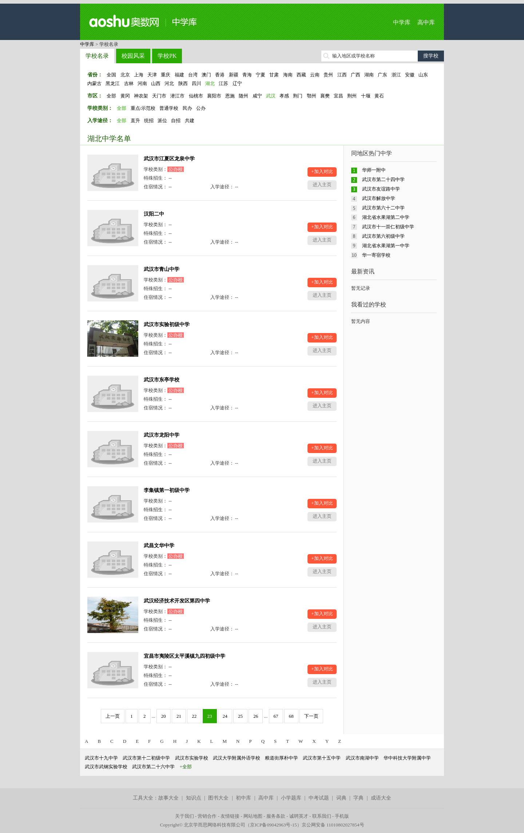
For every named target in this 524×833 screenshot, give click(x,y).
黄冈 (125, 96)
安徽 (409, 74)
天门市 (159, 96)
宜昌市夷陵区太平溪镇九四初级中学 (184, 656)
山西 (155, 83)
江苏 (223, 83)
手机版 (342, 816)
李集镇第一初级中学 (167, 490)
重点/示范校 (143, 108)
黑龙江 (113, 83)
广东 (382, 74)
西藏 (301, 74)
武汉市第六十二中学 (383, 208)
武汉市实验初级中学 (167, 324)
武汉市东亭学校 (161, 380)
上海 (138, 74)
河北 (169, 83)
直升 (135, 120)
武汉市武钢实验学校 (106, 766)
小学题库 (291, 798)
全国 (111, 74)
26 (255, 716)
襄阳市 (214, 96)
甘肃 (274, 74)
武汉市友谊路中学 (381, 189)
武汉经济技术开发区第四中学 (177, 601)
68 (291, 716)
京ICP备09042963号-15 (273, 825)
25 (240, 716)
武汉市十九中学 (101, 758)
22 (194, 716)
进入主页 (322, 184)
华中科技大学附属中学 (407, 758)
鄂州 (311, 96)
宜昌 (338, 96)
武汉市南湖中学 (362, 758)
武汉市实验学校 (191, 758)
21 (178, 716)
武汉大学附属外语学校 (236, 758)
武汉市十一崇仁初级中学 (388, 226)
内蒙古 (94, 83)
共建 (189, 120)
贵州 (328, 74)
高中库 (426, 22)
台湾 (193, 74)
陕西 (183, 83)
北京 (125, 74)
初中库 (243, 798)
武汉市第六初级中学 (383, 236)
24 (225, 716)
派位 (162, 120)
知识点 (193, 798)
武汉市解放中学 (378, 198)
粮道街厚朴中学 (281, 758)
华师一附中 (374, 170)
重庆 (165, 74)
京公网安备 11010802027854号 (333, 825)
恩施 (230, 96)
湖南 (369, 74)
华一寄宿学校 (376, 255)
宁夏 (260, 74)
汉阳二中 (154, 214)
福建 (179, 74)
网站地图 (252, 816)
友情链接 (230, 816)
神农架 (141, 96)
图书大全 (218, 798)
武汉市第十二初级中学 (146, 758)
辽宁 (237, 83)
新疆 (233, 74)
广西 (355, 74)
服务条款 (275, 816)
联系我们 (321, 816)
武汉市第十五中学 (322, 758)
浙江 (396, 74)
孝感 (284, 96)
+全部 (186, 766)
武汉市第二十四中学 (383, 179)
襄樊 (325, 96)
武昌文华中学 (159, 545)
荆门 (297, 96)
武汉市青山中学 (161, 269)
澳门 (206, 74)
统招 (149, 120)
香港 (220, 74)
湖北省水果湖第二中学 (385, 217)
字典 (358, 798)
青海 (247, 74)
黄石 (379, 96)
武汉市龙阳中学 (161, 435)
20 (163, 716)
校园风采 (133, 56)
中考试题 (319, 798)
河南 (142, 83)
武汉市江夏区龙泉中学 (169, 158)
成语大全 (381, 798)
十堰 (365, 96)
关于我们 (184, 816)
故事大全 (168, 798)
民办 (187, 108)
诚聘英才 (298, 816)
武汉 (270, 96)
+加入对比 (322, 171)
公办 (201, 108)
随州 (243, 96)
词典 (341, 798)
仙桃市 (196, 96)
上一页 (113, 716)
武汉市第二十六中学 (153, 766)
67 (276, 716)
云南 (314, 74)
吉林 (129, 83)
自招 (175, 120)
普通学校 (168, 108)
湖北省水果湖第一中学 (385, 245)
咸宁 (257, 96)
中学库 (401, 22)
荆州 (352, 96)
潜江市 (177, 96)
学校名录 (97, 56)
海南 (288, 74)
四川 (196, 83)
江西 (342, 74)
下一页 (311, 716)
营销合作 (207, 816)
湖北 (210, 83)
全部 (111, 96)
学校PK (167, 56)
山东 (423, 74)
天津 (152, 74)
